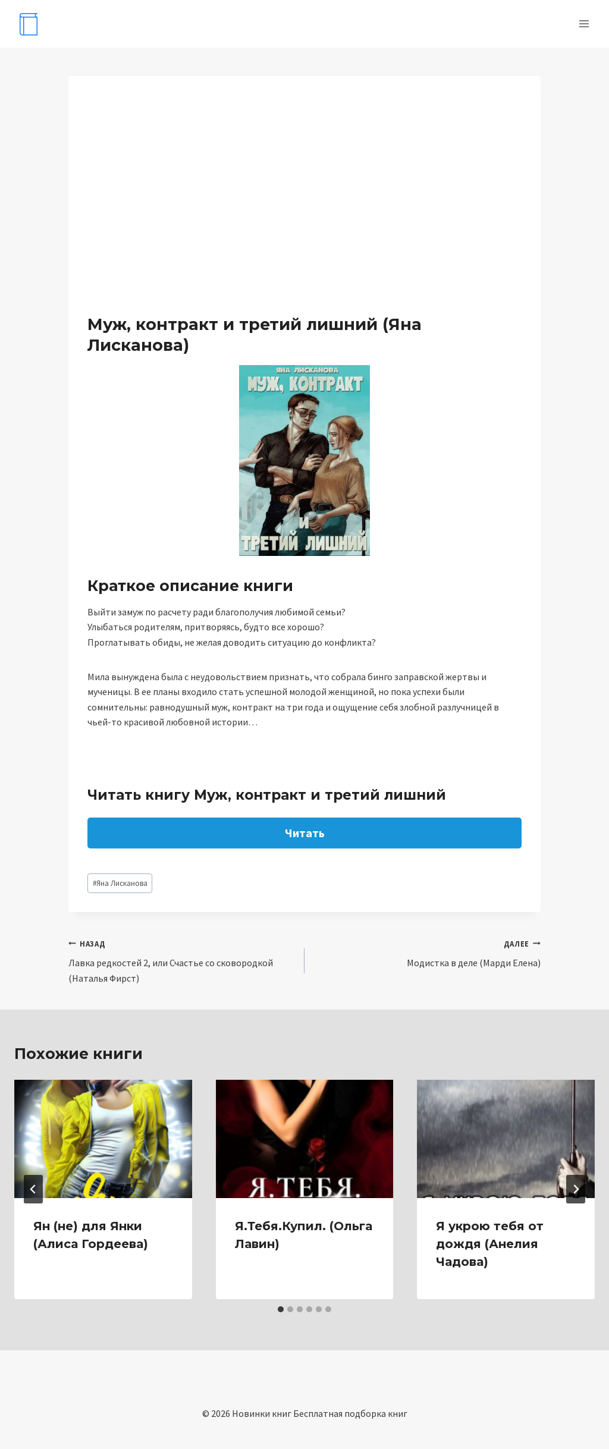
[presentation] (103, 1139)
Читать (305, 832)
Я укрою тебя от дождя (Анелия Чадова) (490, 1244)
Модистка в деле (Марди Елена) (427, 952)
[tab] (281, 1309)
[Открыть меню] (584, 23)
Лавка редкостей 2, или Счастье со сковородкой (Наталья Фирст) (181, 960)
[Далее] (575, 1189)
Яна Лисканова (120, 883)
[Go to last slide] (33, 1189)
